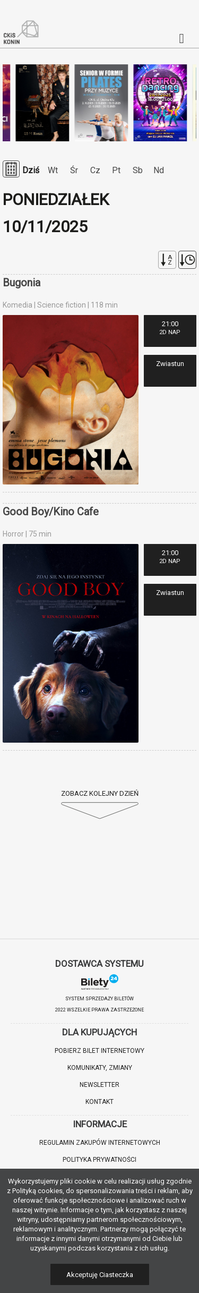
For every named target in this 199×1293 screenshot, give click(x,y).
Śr (74, 170)
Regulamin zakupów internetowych (99, 1142)
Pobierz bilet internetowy (99, 1050)
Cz (95, 170)
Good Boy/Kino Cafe (51, 511)
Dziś (30, 170)
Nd (158, 170)
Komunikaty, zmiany (99, 1067)
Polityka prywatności (99, 1159)
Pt (116, 170)
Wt (53, 170)
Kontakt (99, 1101)
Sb (138, 170)
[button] (21, 1272)
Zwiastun (170, 364)
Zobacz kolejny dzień (100, 793)
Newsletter (99, 1084)
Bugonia (21, 282)
